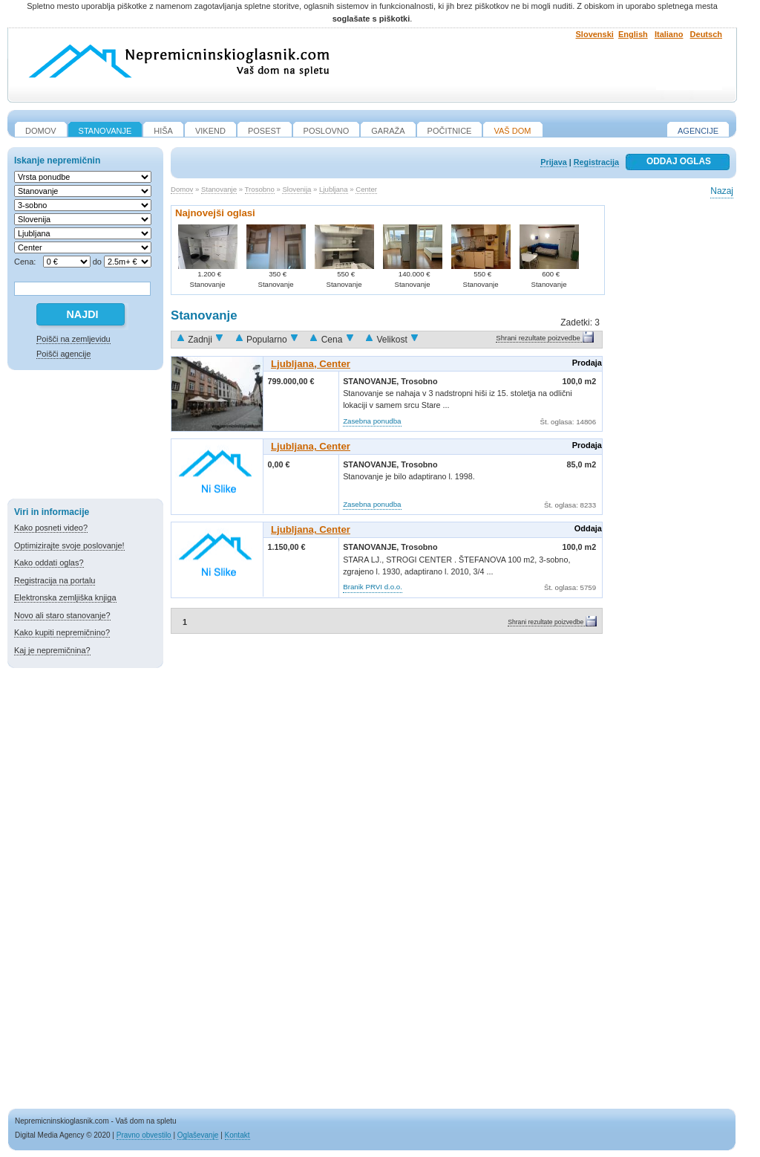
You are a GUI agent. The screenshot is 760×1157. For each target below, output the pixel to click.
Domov (182, 189)
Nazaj (721, 191)
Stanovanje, (372, 381)
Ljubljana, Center (310, 363)
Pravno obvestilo (144, 1135)
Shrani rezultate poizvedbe (538, 338)
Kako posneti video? (51, 527)
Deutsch (706, 34)
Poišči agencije (63, 353)
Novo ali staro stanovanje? (62, 615)
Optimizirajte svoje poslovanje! (69, 545)
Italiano (669, 34)
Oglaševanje (198, 1135)
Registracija (596, 162)
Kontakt (237, 1135)
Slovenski (595, 34)
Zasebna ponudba (372, 421)
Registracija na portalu (54, 580)
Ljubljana (333, 189)
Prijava (553, 162)
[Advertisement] (85, 437)
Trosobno (260, 189)
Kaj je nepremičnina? (52, 650)
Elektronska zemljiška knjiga (65, 597)
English (633, 34)
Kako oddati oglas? (49, 562)
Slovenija (296, 189)
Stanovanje (219, 189)
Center (366, 189)
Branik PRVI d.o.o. (372, 587)
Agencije (698, 130)
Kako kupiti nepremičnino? (62, 632)
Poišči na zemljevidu (73, 338)
